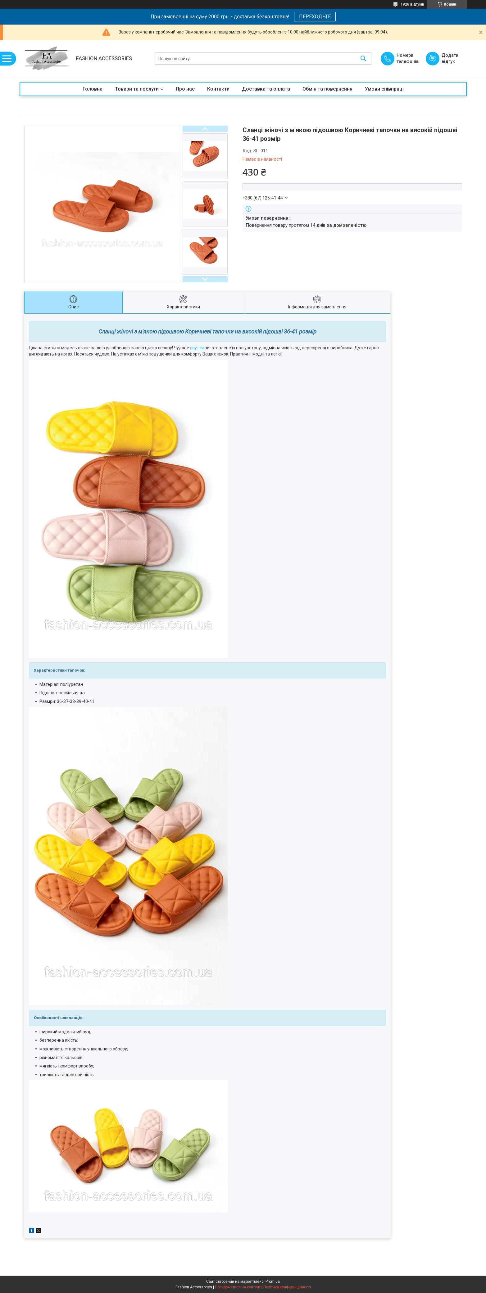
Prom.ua (273, 1281)
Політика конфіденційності (287, 1287)
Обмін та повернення (327, 89)
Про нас (185, 89)
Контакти (218, 89)
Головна (92, 89)
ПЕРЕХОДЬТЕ (315, 17)
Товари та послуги (137, 89)
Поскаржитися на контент (238, 1287)
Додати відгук (450, 58)
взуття (197, 347)
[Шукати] (363, 58)
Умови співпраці (384, 89)
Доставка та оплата (266, 89)
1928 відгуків (412, 4)
